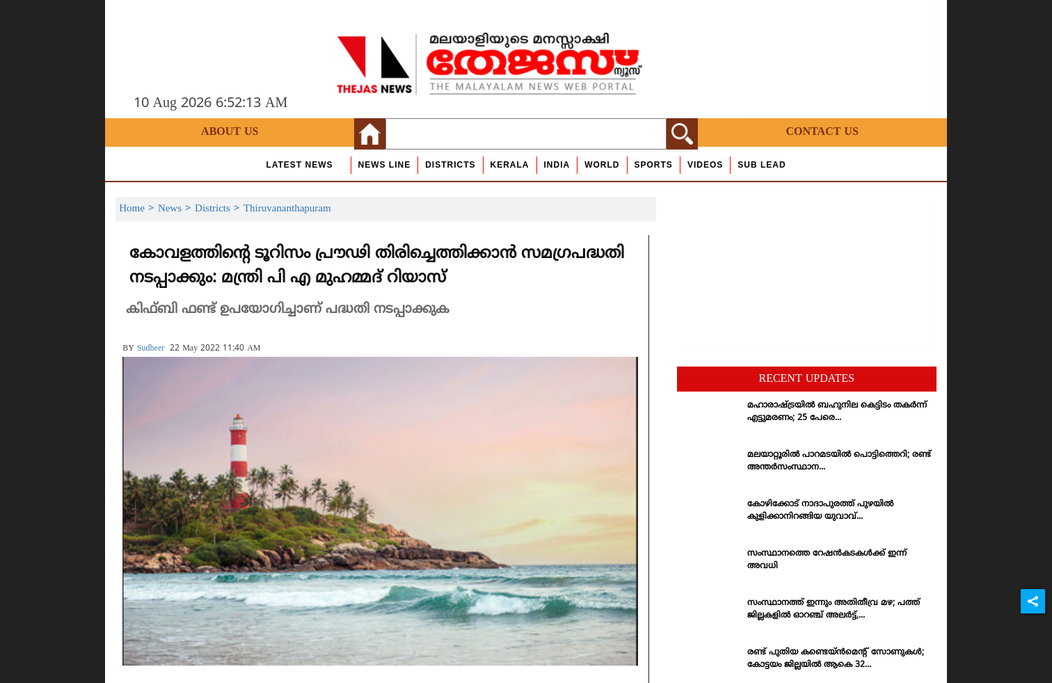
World (601, 165)
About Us (229, 132)
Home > (138, 209)
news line (384, 165)
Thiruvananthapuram (287, 209)
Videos (705, 165)
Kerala (510, 165)
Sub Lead (762, 165)
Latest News (299, 165)
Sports (654, 165)
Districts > (219, 209)
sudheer (150, 349)
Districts (450, 165)
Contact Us (822, 132)
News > (176, 209)
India (557, 165)
